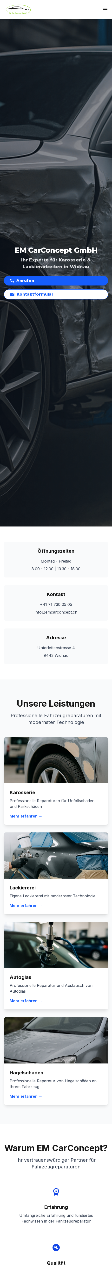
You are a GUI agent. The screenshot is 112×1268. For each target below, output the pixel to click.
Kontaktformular (31, 294)
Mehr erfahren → (26, 816)
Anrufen (22, 280)
